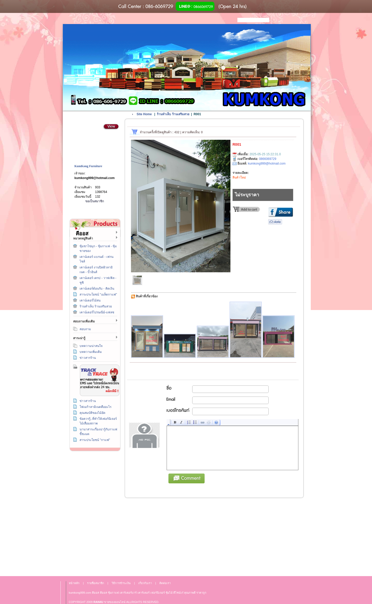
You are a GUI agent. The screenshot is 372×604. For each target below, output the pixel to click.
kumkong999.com (80, 592)
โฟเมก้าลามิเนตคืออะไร (95, 407)
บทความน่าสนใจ (91, 346)
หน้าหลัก (74, 583)
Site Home (144, 114)
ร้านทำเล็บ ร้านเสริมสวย (96, 306)
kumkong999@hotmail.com (94, 178)
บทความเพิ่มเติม (91, 352)
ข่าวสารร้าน (88, 358)
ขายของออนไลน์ (115, 601)
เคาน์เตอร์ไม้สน (90, 300)
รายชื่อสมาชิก (95, 583)
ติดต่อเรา (94, 489)
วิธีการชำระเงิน (94, 465)
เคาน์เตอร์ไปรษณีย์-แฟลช (97, 312)
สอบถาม (85, 329)
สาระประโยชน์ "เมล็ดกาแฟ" (98, 294)
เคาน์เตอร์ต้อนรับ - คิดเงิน (97, 288)
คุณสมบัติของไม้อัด (92, 413)
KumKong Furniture (88, 166)
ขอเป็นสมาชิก (94, 201)
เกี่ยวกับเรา (94, 512)
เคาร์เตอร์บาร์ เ (128, 592)
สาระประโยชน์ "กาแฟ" (95, 440)
